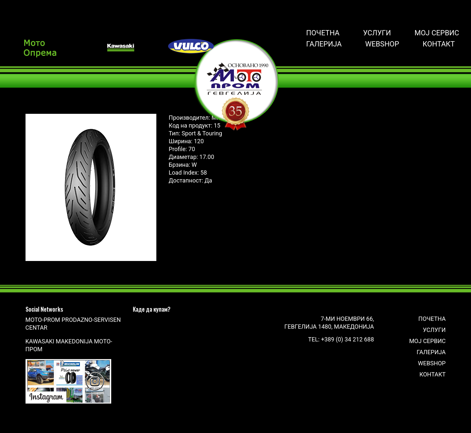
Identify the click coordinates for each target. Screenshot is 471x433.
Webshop (382, 44)
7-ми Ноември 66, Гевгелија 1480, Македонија (329, 322)
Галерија (324, 44)
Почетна (323, 33)
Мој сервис (436, 33)
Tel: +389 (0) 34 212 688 (341, 339)
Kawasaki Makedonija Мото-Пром (69, 345)
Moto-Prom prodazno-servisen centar (73, 323)
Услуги (377, 33)
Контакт (439, 44)
